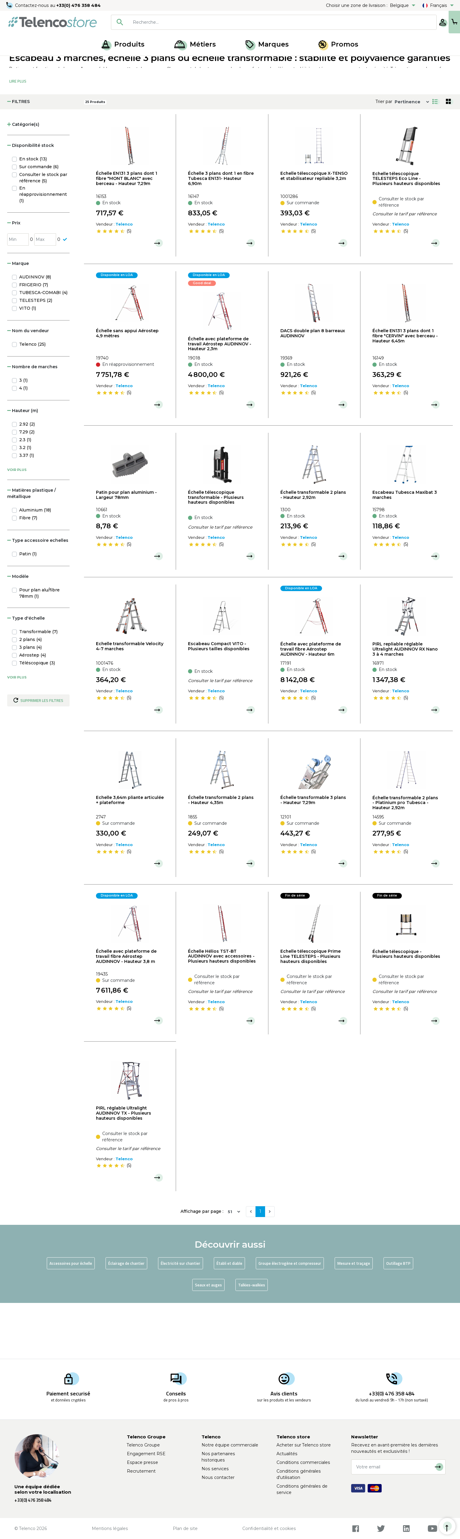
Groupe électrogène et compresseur (289, 1319)
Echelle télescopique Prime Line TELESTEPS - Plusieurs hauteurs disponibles (310, 1012)
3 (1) (23, 436)
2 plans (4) (30, 695)
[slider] (110, 287)
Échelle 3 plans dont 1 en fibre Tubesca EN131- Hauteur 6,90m (221, 234)
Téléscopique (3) (37, 718)
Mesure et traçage (353, 1319)
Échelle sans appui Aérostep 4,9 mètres (127, 389)
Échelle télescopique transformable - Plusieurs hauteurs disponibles (216, 553)
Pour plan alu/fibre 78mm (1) (39, 649)
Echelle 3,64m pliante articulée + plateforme (130, 856)
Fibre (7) (28, 573)
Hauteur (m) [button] (22, 466)
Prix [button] (13, 278)
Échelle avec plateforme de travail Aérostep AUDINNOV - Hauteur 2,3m (219, 400)
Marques (267, 44)
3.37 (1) (26, 511)
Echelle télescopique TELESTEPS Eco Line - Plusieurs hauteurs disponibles (406, 234)
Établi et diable (229, 1319)
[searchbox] (263, 22)
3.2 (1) (25, 503)
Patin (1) (28, 609)
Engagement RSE (146, 1453)
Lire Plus (17, 137)
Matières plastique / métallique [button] (31, 549)
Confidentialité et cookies (269, 1528)
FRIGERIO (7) (33, 340)
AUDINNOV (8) (35, 332)
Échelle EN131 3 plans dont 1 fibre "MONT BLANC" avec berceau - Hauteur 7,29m (126, 234)
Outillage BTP (398, 1319)
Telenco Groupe (143, 1445)
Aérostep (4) (32, 711)
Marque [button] (18, 319)
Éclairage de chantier (126, 1319)
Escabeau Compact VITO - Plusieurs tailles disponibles (218, 702)
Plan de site (185, 1528)
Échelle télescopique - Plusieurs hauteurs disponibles (406, 1010)
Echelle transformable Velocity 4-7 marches (129, 702)
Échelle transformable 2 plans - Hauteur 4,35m (221, 856)
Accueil (16, 62)
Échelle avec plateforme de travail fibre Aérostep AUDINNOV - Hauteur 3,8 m (126, 1012)
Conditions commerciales (303, 1462)
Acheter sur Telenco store (303, 1445)
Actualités (286, 1453)
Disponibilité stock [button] (30, 201)
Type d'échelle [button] (26, 674)
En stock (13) (33, 214)
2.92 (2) (27, 480)
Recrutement (141, 1471)
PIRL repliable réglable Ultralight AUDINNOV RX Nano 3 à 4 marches (405, 705)
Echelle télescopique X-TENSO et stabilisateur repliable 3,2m (314, 231)
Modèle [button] (17, 632)
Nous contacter (218, 1477)
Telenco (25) (32, 400)
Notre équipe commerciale (230, 1445)
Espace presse (142, 1462)
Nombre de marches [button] (32, 422)
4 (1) (23, 444)
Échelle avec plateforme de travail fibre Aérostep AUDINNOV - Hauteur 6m (310, 705)
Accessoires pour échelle (70, 1319)
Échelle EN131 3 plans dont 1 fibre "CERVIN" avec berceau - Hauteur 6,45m (405, 391)
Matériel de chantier (73, 62)
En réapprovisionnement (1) (43, 250)
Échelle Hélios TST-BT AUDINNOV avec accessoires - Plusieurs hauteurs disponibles (222, 1012)
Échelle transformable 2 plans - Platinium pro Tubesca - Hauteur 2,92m (405, 859)
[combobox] (254, 22)
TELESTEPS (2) (35, 356)
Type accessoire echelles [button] (37, 596)
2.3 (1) (25, 495)
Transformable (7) (38, 687)
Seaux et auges (208, 1341)
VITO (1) (27, 364)
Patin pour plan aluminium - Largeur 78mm (126, 550)
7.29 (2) (26, 487)
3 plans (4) (30, 703)
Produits (123, 44)
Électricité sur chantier (180, 1319)
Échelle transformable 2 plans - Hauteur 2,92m (313, 550)
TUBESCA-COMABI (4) (43, 348)
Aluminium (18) (35, 566)
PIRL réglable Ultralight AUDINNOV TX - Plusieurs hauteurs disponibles (123, 1169)
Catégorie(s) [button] (23, 180)
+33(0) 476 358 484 (79, 5)
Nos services (215, 1468)
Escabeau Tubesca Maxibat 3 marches (404, 550)
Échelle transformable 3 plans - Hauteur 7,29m (313, 856)
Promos (338, 44)
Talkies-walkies (251, 1341)
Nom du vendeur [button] (28, 386)
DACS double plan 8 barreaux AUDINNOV (312, 389)
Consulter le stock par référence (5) (43, 233)
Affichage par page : (202, 1267)
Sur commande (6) (38, 222)
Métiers (195, 44)
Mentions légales (110, 1528)
